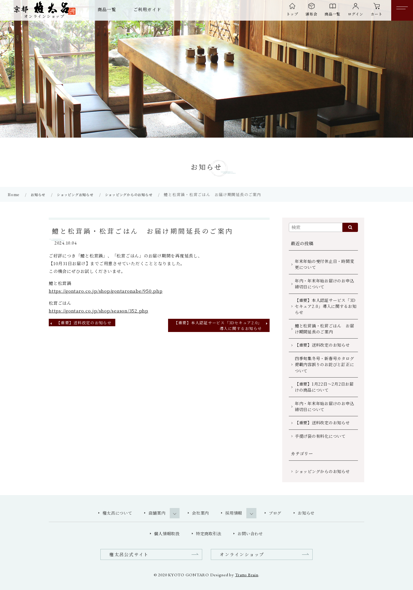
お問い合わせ (250, 533)
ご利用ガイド (147, 9)
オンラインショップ (242, 554)
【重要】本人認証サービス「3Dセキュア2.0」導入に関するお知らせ (218, 325)
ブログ (275, 513)
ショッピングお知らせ (75, 194)
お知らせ (38, 194)
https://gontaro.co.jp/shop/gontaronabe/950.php (106, 291)
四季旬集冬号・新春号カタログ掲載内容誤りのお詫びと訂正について (324, 364)
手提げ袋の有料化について (320, 436)
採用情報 (233, 513)
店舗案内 (157, 513)
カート (376, 14)
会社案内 (200, 513)
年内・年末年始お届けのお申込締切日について (324, 284)
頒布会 (311, 14)
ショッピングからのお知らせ (129, 194)
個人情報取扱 (167, 533)
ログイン (355, 14)
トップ (292, 14)
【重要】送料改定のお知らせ (84, 322)
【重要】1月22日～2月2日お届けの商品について (324, 387)
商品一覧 (107, 9)
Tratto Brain (246, 574)
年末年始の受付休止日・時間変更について (324, 264)
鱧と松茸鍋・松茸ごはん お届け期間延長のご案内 (324, 329)
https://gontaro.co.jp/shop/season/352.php (98, 311)
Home (13, 194)
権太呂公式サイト (129, 554)
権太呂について (117, 513)
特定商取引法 (208, 533)
